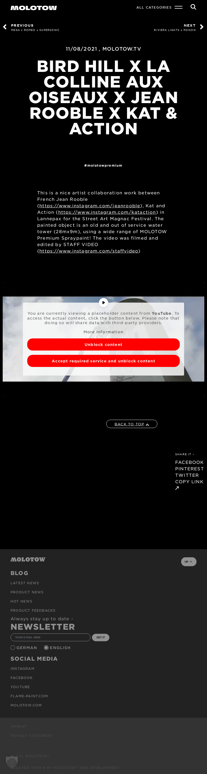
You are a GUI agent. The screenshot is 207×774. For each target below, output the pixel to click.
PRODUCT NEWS (27, 592)
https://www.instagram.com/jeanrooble (89, 205)
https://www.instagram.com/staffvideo (88, 250)
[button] (12, 762)
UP (188, 561)
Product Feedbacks (33, 610)
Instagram (22, 668)
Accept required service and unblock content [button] (103, 361)
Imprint (19, 726)
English (61, 647)
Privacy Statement (32, 735)
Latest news (25, 583)
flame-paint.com (29, 696)
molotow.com (26, 705)
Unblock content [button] (103, 344)
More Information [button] (103, 332)
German (27, 647)
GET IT (100, 637)
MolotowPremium (105, 165)
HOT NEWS (22, 601)
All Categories (154, 7)
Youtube (20, 687)
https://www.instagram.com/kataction (107, 212)
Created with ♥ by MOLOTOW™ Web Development (65, 767)
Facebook (22, 677)
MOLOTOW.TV (121, 49)
